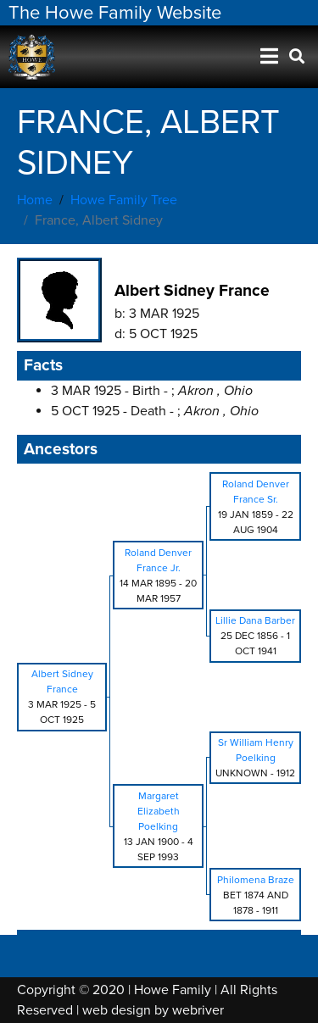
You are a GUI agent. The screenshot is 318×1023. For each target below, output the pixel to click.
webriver (198, 1010)
